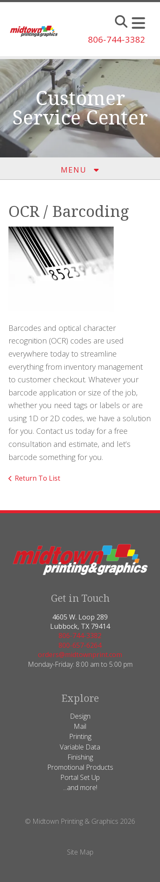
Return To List (37, 478)
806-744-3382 (116, 39)
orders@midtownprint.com (80, 654)
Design (80, 716)
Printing (80, 736)
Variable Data (80, 747)
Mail (80, 726)
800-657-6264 (80, 645)
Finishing (80, 757)
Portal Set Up (80, 777)
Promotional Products (80, 767)
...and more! (80, 787)
